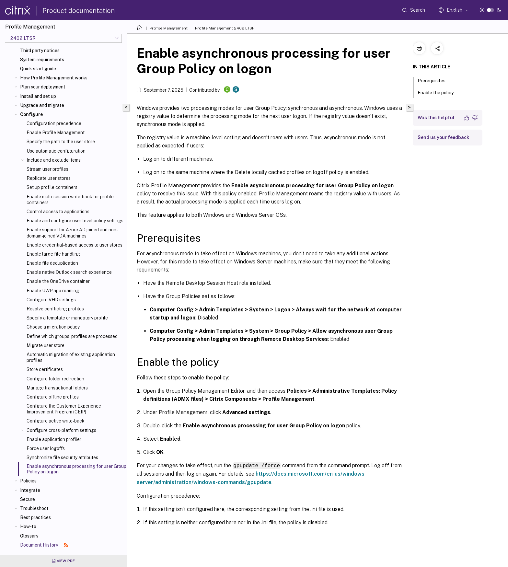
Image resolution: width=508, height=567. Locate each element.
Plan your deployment (42, 86)
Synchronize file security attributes (62, 457)
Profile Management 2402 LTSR (225, 28)
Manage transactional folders (57, 387)
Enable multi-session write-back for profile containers (70, 199)
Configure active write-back (56, 420)
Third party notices (40, 50)
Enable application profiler (54, 439)
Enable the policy (439, 92)
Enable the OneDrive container (58, 281)
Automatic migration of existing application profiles (71, 357)
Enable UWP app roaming (53, 290)
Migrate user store (45, 345)
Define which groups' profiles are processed (72, 336)
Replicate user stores (49, 178)
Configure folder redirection (55, 378)
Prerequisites (435, 80)
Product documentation (78, 11)
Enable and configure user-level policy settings (75, 220)
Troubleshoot (34, 508)
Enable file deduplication (52, 263)
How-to (28, 526)
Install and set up (38, 96)
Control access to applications (58, 211)
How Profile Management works (53, 77)
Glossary (29, 535)
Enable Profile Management (56, 132)
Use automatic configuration (56, 151)
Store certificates (45, 369)
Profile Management (169, 28)
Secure (27, 499)
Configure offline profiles (53, 396)
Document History (44, 545)
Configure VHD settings (51, 299)
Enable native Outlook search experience (69, 272)
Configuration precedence (54, 123)
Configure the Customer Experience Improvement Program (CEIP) (64, 408)
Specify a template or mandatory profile (67, 317)
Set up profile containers (52, 187)
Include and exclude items (54, 160)
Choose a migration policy (53, 327)
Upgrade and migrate (42, 105)
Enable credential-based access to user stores (74, 245)
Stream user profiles (47, 169)
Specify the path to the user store (61, 141)
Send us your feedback (443, 137)
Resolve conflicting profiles (55, 308)
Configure (31, 114)
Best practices (35, 517)
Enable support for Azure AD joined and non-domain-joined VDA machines (72, 232)
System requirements (42, 59)
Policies (28, 480)
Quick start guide (38, 68)
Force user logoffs (46, 448)
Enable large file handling (53, 254)
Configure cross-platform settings (61, 430)
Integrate (30, 490)
